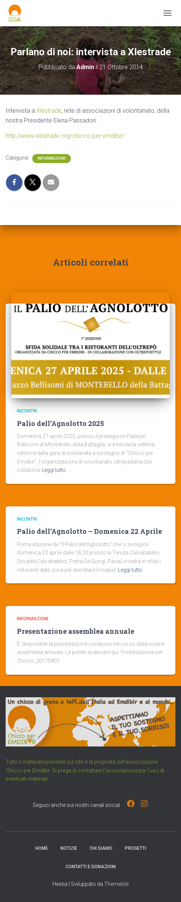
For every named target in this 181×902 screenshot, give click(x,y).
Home (41, 848)
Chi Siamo (101, 848)
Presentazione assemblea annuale (75, 631)
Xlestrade (48, 110)
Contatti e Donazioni (91, 866)
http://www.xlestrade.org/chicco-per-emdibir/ (65, 135)
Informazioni (51, 158)
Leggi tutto (54, 470)
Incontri (27, 411)
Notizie (68, 848)
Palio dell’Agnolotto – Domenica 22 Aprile (89, 531)
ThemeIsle (116, 884)
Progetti (135, 848)
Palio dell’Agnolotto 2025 (60, 423)
